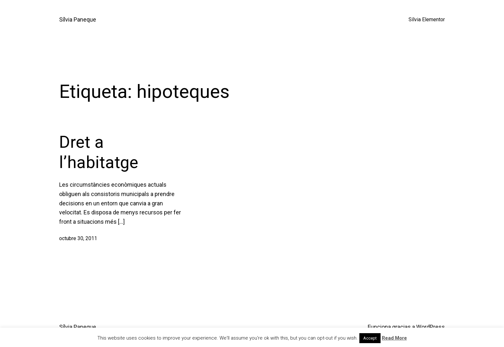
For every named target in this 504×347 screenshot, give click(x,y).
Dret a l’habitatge (98, 152)
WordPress (430, 327)
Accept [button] (370, 338)
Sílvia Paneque (77, 19)
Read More (394, 338)
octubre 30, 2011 (78, 238)
